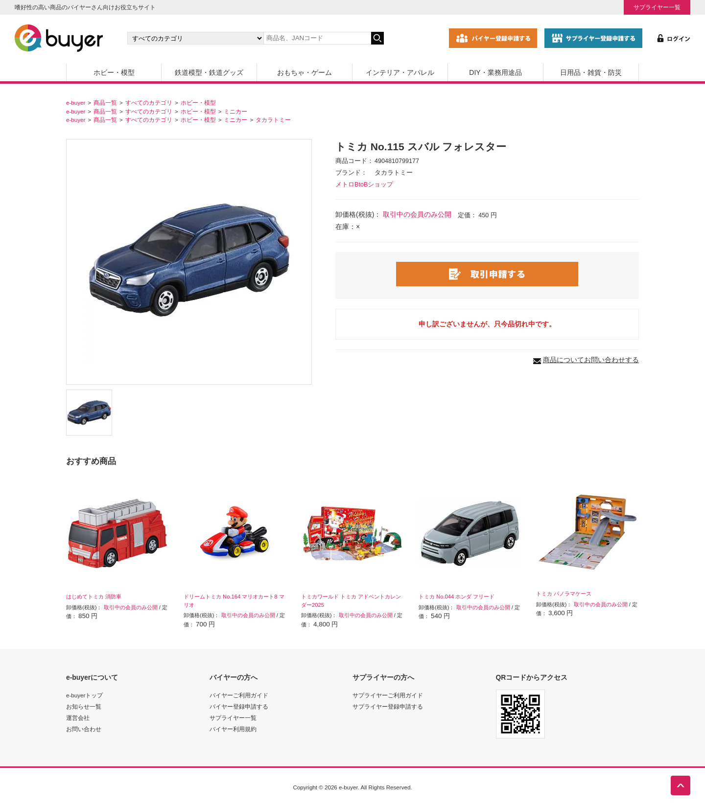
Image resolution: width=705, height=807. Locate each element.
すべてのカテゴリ (148, 102)
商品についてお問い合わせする (591, 360)
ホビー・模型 (114, 72)
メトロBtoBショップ (364, 184)
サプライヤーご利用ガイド (387, 695)
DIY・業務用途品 (495, 72)
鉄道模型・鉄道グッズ (209, 72)
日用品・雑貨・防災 (591, 72)
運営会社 (78, 718)
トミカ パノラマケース (563, 594)
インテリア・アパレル (400, 72)
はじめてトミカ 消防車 (93, 596)
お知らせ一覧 (83, 706)
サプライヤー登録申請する (387, 706)
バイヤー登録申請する (239, 706)
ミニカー (235, 111)
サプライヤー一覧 (657, 7)
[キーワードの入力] (317, 38)
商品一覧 (105, 102)
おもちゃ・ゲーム (304, 72)
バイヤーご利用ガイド (239, 695)
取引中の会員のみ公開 (417, 214)
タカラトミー (273, 119)
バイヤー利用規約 (233, 729)
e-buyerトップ (84, 695)
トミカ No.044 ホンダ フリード (456, 596)
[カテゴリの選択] (195, 38)
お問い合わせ (83, 729)
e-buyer (75, 102)
